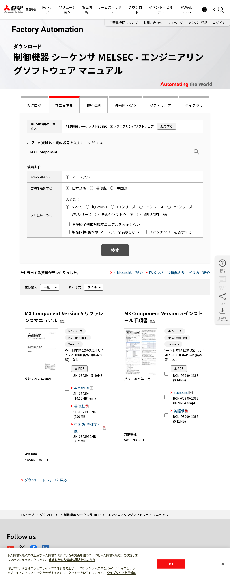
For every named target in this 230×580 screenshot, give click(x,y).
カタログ (34, 105)
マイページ (175, 22)
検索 (115, 250)
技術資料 (94, 105)
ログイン (219, 22)
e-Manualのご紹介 (128, 272)
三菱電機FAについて (123, 22)
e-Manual (83, 388)
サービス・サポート (109, 9)
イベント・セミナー (160, 9)
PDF (81, 368)
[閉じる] (223, 564)
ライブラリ (194, 105)
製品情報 (87, 9)
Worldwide (204, 9)
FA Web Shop (186, 9)
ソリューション (67, 9)
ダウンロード (135, 9)
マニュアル (64, 105)
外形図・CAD (125, 105)
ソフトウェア (160, 105)
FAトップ (47, 9)
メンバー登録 (198, 22)
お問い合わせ (152, 22)
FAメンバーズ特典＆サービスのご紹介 (179, 272)
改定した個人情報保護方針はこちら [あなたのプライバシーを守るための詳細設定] (72, 559)
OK (171, 564)
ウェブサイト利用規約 (121, 572)
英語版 (81, 406)
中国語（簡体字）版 (90, 428)
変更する (166, 126)
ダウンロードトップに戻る (45, 480)
